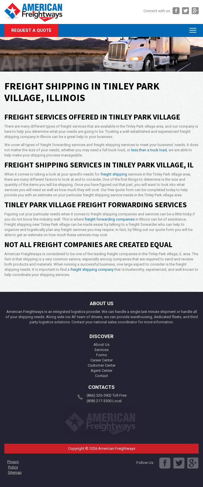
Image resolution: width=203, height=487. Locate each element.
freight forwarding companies (110, 219)
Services (101, 350)
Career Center (101, 360)
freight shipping (113, 174)
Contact (101, 376)
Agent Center (101, 370)
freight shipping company (92, 269)
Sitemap (15, 472)
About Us (101, 344)
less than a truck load (149, 150)
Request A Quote (31, 30)
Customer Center (102, 365)
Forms (101, 355)
